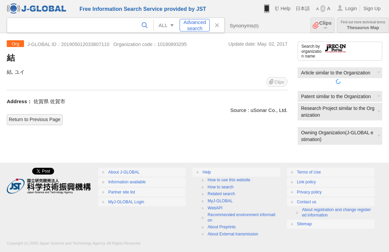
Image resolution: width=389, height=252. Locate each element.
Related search (221, 193)
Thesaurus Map (363, 25)
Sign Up (372, 8)
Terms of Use (309, 172)
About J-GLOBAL (124, 172)
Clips (325, 25)
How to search (221, 187)
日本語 (303, 8)
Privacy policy (309, 192)
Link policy (306, 182)
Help (285, 8)
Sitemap (304, 224)
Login (351, 8)
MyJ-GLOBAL (220, 201)
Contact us (306, 202)
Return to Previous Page (35, 119)
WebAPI (215, 208)
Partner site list (121, 192)
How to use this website (229, 180)
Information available (127, 182)
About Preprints (222, 227)
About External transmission (233, 234)
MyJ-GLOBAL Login (126, 202)
